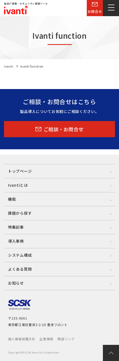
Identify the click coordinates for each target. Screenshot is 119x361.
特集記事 (16, 227)
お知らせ (16, 283)
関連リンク (66, 339)
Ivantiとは (18, 185)
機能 (12, 199)
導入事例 (16, 241)
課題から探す (20, 213)
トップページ (20, 171)
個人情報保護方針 (21, 339)
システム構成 (20, 255)
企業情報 (46, 339)
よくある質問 (20, 269)
